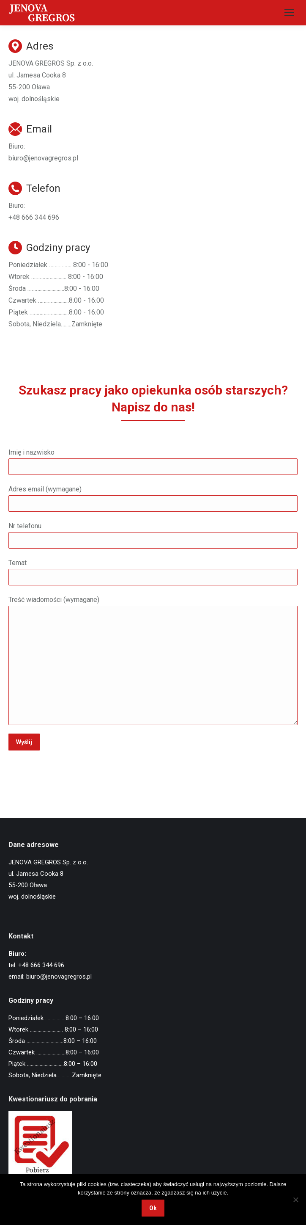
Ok (153, 1208)
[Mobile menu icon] (289, 12)
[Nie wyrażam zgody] (295, 1199)
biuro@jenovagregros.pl (59, 976)
